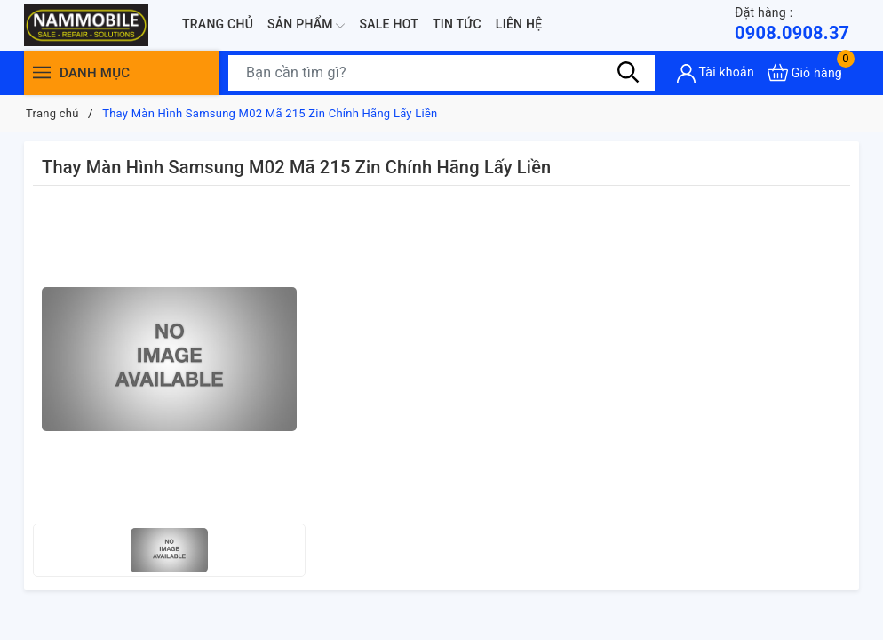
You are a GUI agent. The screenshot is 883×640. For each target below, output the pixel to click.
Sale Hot (388, 24)
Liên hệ (519, 24)
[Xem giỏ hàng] (805, 72)
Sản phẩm (306, 26)
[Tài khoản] (715, 73)
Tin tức (457, 24)
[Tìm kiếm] (628, 72)
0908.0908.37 (792, 23)
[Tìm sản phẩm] (441, 73)
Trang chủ (217, 24)
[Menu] (42, 72)
